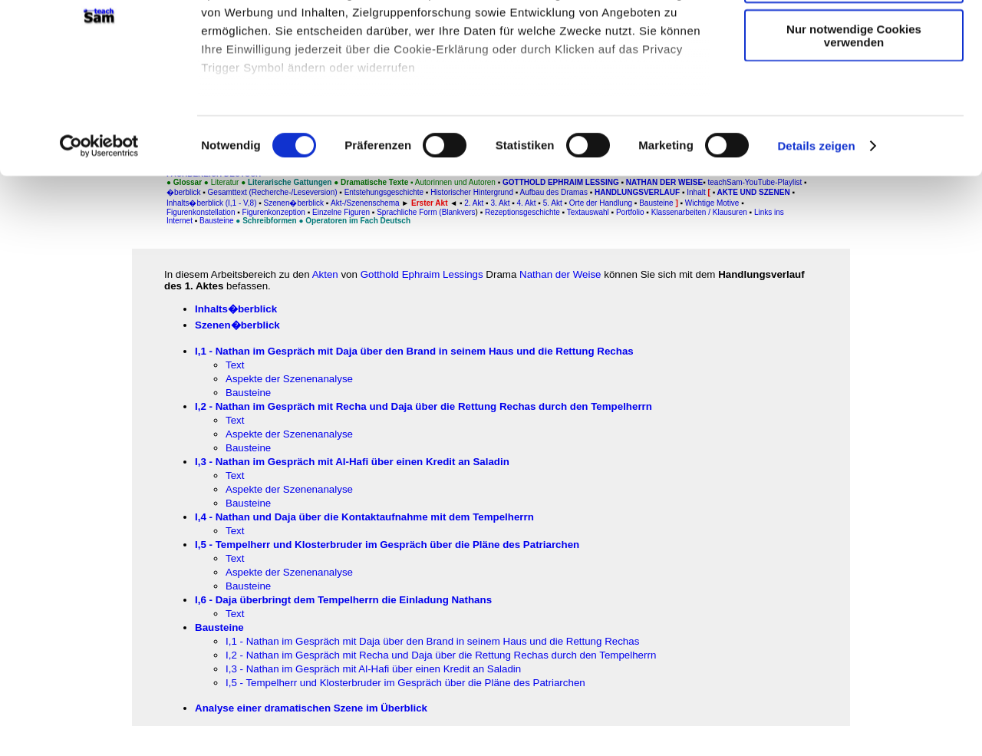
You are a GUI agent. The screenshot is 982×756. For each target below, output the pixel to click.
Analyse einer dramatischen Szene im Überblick (311, 708)
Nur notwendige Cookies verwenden (853, 134)
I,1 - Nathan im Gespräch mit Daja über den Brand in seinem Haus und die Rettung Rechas (414, 351)
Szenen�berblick (237, 325)
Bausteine (248, 392)
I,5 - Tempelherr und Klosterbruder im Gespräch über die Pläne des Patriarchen (405, 682)
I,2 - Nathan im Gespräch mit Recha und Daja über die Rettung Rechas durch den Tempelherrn (441, 655)
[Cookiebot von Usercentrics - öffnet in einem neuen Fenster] (99, 245)
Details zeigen (816, 245)
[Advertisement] (77, 320)
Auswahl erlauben (854, 83)
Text (235, 365)
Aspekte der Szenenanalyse (289, 379)
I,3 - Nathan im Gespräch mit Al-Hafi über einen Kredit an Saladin (373, 669)
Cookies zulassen (854, 38)
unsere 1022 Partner (305, 55)
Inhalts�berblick (236, 309)
